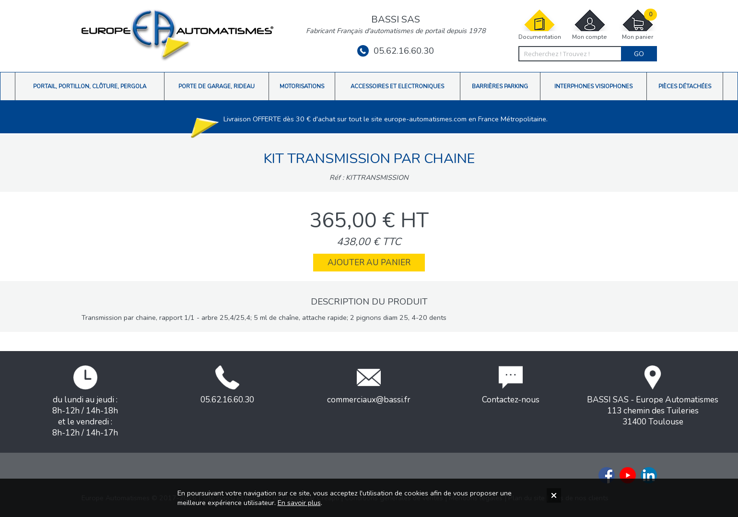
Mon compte (590, 25)
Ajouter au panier (369, 262)
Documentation (539, 25)
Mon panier (638, 25)
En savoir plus (299, 502)
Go (639, 54)
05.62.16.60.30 (395, 51)
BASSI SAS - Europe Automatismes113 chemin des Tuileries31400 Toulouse (652, 396)
